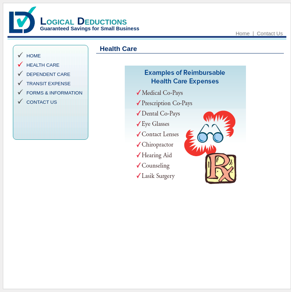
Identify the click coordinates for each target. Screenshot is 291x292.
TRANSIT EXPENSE (48, 83)
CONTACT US (41, 102)
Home (243, 33)
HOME (33, 55)
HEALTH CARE (42, 65)
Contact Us (270, 33)
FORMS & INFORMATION (54, 93)
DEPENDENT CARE (48, 74)
